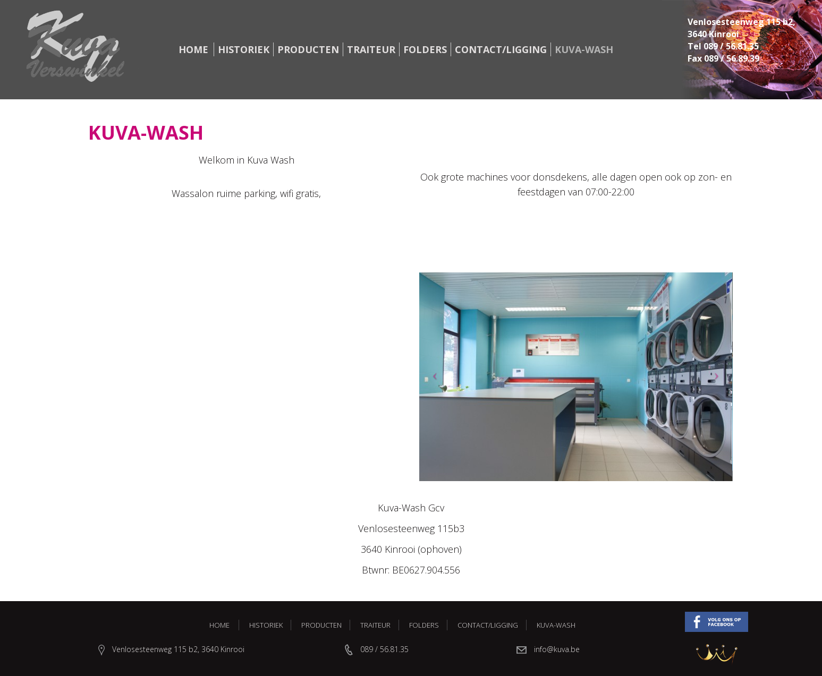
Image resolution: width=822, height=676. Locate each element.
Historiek (243, 49)
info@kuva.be (557, 649)
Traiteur (371, 49)
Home (193, 49)
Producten (308, 49)
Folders (425, 49)
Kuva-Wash (584, 49)
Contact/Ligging (501, 49)
